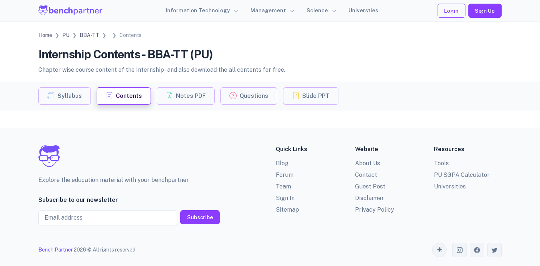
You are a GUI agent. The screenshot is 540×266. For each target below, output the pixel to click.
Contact (366, 174)
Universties (363, 10)
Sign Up (485, 11)
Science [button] (317, 10)
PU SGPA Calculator (462, 174)
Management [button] (268, 10)
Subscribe (200, 217)
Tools (441, 163)
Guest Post (370, 186)
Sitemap (287, 209)
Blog (282, 163)
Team (283, 186)
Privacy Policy (374, 209)
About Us (367, 163)
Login (451, 11)
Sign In (285, 198)
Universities (450, 186)
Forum (285, 174)
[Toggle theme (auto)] (439, 250)
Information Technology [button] (198, 10)
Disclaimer (369, 198)
